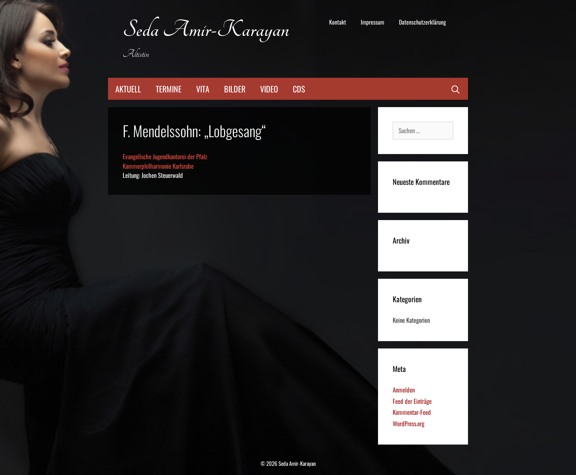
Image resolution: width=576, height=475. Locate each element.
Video (269, 89)
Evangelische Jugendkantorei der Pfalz (165, 156)
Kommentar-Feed (412, 412)
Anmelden (404, 389)
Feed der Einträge (412, 401)
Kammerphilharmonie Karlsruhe (158, 166)
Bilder (234, 89)
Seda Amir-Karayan (206, 30)
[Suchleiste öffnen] (455, 89)
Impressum (372, 22)
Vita (202, 89)
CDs (299, 89)
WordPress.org (408, 423)
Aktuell (128, 89)
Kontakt (337, 22)
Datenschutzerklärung (422, 22)
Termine (168, 89)
